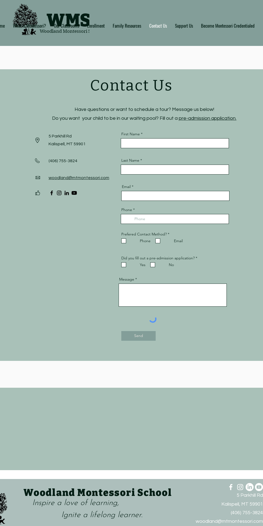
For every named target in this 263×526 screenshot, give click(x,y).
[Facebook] (52, 193)
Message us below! (193, 109)
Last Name (130, 160)
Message (126, 279)
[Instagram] (59, 193)
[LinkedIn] (67, 193)
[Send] (138, 336)
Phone (126, 210)
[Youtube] (74, 193)
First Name (130, 134)
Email (126, 186)
